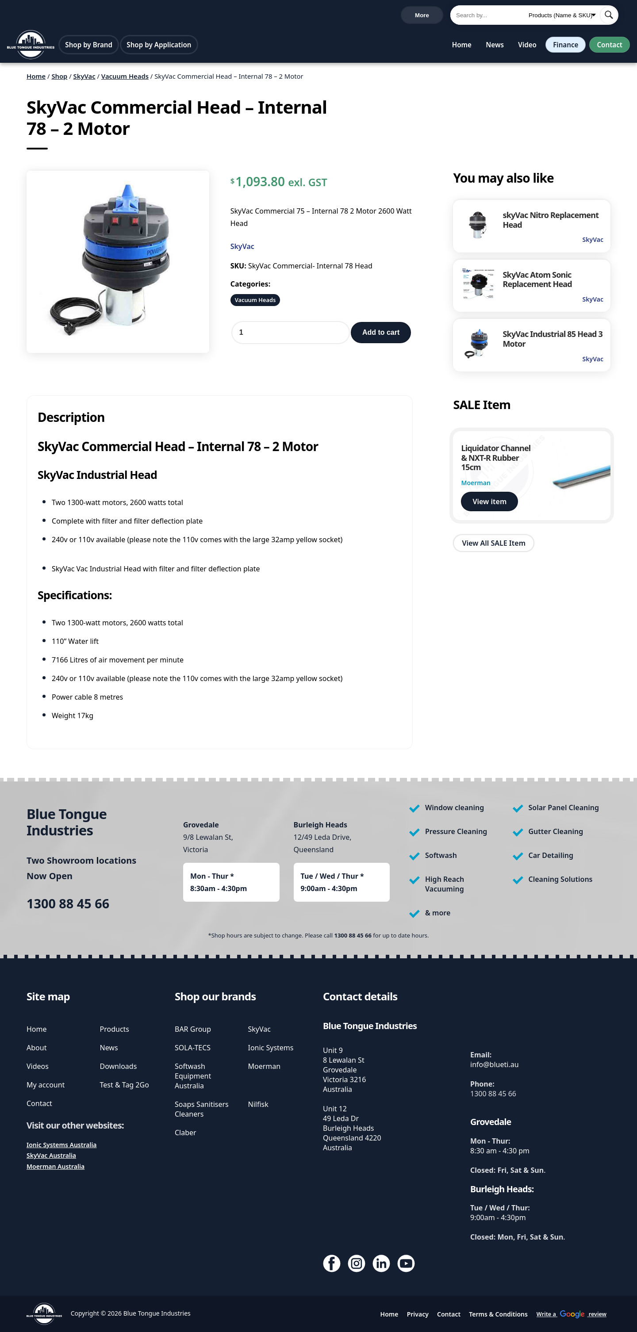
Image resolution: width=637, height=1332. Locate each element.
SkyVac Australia (51, 1155)
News (493, 46)
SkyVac (84, 78)
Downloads (118, 1066)
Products (115, 1029)
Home (460, 46)
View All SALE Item (494, 545)
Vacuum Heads (125, 78)
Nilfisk (258, 1104)
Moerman (264, 1066)
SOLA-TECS (193, 1048)
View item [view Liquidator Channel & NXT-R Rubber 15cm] (489, 504)
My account (46, 1085)
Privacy (418, 1314)
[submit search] (609, 16)
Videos (38, 1066)
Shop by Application (159, 46)
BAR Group (193, 1029)
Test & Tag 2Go (124, 1085)
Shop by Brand (89, 46)
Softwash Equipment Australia (193, 1076)
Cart (428, 16)
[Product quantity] (290, 334)
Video (525, 46)
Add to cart (380, 334)
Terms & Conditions (498, 1314)
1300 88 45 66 (30, 16)
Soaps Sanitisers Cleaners (202, 1109)
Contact (609, 46)
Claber (185, 1132)
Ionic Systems (271, 1048)
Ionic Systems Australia (62, 1145)
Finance (564, 46)
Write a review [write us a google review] (194, 15)
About (36, 1048)
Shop (59, 78)
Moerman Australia (55, 1166)
